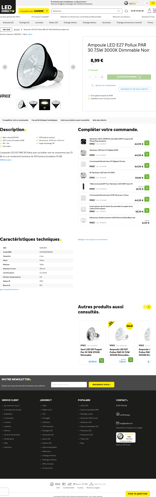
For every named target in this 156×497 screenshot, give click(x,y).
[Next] (148, 306)
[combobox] (87, 11)
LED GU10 (84, 406)
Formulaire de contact (12, 410)
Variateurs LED (86, 422)
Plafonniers (46, 451)
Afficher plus (5, 160)
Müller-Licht (47, 410)
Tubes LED (84, 439)
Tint (43, 414)
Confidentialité (68, 488)
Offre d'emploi (48, 464)
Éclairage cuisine (86, 414)
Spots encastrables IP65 (89, 410)
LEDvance (46, 422)
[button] (5, 67)
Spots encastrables (49, 447)
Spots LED (46, 439)
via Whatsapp (125, 415)
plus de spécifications (9, 289)
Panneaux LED (85, 431)
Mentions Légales (93, 488)
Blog (82, 443)
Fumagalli (46, 418)
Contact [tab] (122, 400)
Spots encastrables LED (89, 426)
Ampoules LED (48, 435)
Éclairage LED (47, 431)
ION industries (47, 426)
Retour (6, 30)
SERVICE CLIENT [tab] (10, 400)
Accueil (17, 29)
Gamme (32, 11)
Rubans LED (47, 443)
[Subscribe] (101, 384)
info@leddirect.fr (126, 424)
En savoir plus (47, 468)
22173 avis (126, 445)
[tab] (59, 400)
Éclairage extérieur (49, 460)
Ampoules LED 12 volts (89, 418)
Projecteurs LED (86, 435)
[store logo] (8, 7)
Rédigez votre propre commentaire (92, 239)
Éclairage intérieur (49, 455)
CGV (58, 488)
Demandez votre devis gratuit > (135, 89)
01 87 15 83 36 (121, 406)
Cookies (80, 488)
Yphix (30, 34)
